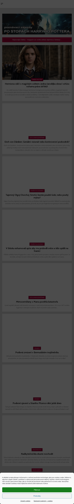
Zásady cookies (25, 501)
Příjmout (37, 490)
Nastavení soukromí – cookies (43, 501)
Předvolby (37, 496)
